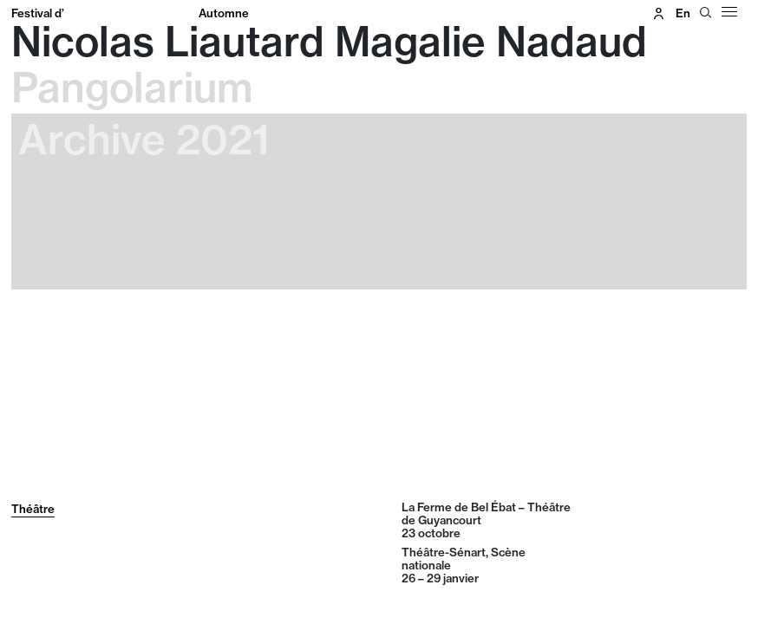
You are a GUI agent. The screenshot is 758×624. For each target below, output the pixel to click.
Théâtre (33, 509)
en (683, 13)
